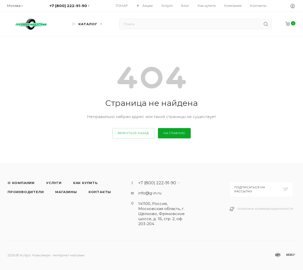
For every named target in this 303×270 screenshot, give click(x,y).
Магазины (66, 192)
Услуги (54, 183)
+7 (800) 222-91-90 (157, 183)
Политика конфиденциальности (265, 209)
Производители (26, 192)
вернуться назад (133, 133)
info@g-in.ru (149, 193)
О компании (21, 183)
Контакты (100, 192)
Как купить (85, 183)
